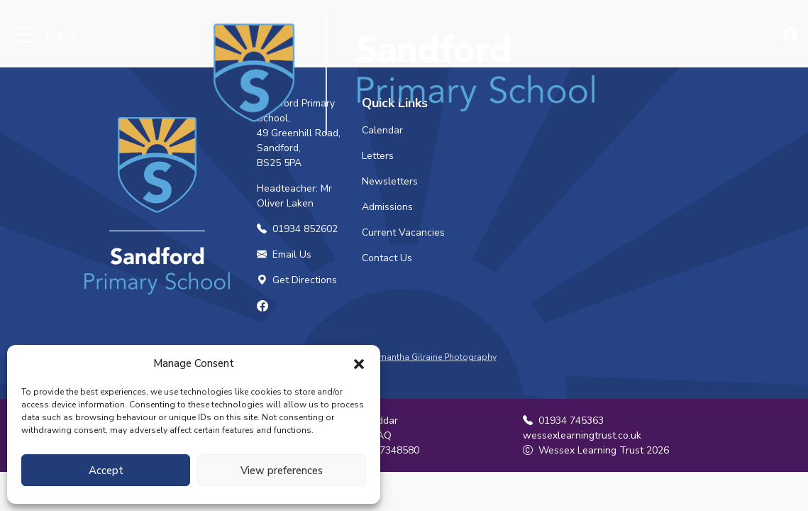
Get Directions (297, 280)
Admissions (387, 207)
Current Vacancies (403, 232)
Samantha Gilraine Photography (433, 357)
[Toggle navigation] (26, 36)
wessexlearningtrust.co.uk (582, 435)
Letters (378, 156)
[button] (359, 363)
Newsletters (390, 181)
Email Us (284, 254)
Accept (106, 470)
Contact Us (387, 258)
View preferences (281, 470)
